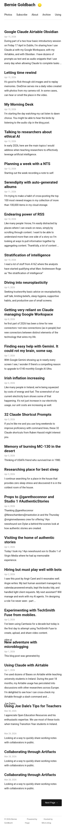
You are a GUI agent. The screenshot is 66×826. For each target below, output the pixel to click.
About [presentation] (35, 14)
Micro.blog (46, 823)
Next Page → (51, 802)
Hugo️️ (27, 823)
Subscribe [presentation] (21, 14)
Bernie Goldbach (19, 4)
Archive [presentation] (46, 14)
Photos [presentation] (8, 14)
